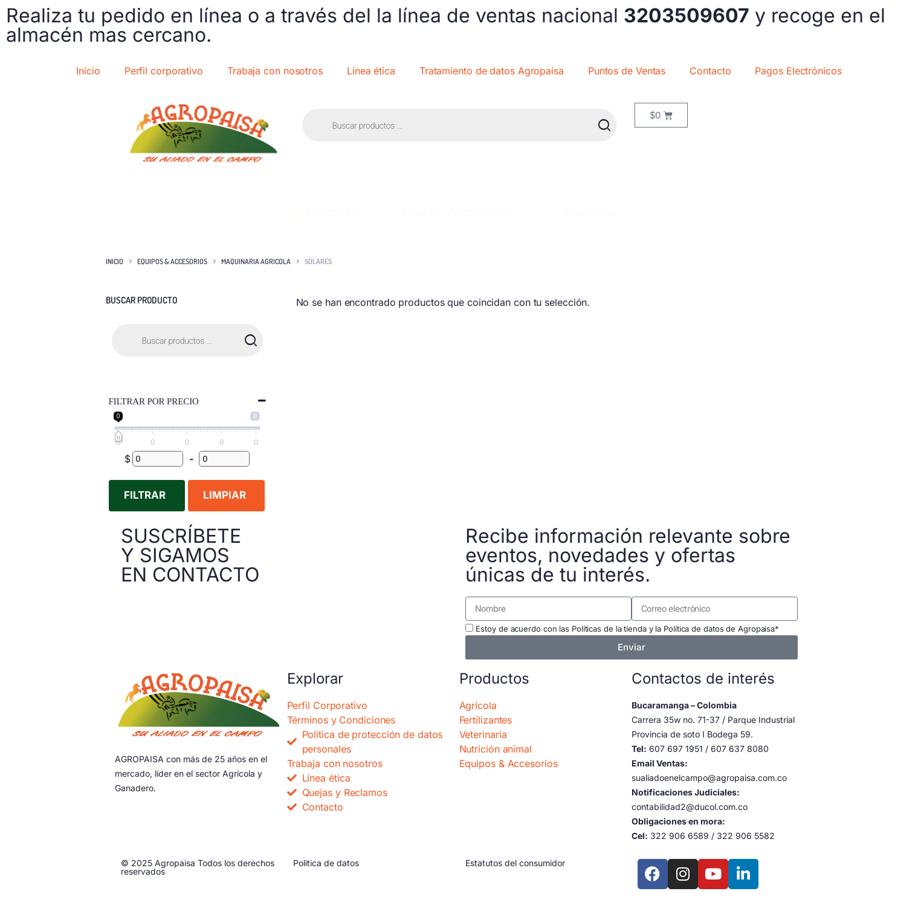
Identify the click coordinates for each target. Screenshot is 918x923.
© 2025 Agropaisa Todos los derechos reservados (197, 867)
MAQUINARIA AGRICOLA (256, 261)
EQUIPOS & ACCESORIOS (172, 261)
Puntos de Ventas (626, 71)
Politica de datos (326, 863)
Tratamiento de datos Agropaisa (491, 71)
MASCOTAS (586, 213)
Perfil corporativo (163, 71)
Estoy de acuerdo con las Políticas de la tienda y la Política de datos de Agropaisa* (627, 628)
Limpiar (224, 495)
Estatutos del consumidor (515, 863)
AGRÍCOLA (324, 213)
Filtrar (145, 495)
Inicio (88, 71)
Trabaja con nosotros (275, 71)
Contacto (710, 71)
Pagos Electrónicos (798, 71)
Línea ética (371, 71)
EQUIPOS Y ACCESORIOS (454, 213)
